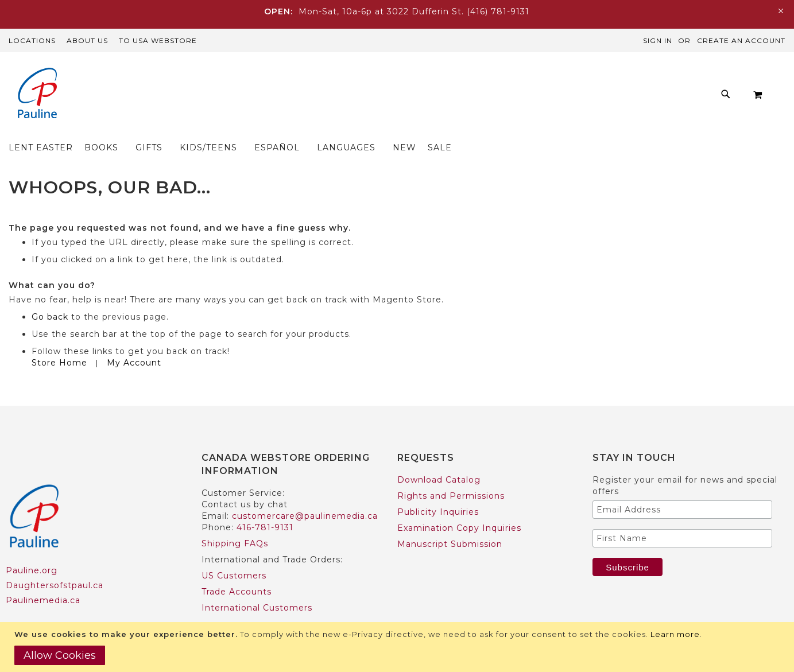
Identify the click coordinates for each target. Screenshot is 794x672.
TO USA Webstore (158, 40)
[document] (398, 647)
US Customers (234, 553)
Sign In (657, 40)
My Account (134, 340)
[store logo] (37, 94)
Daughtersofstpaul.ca (54, 563)
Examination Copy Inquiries (459, 505)
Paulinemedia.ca (43, 578)
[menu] (379, 97)
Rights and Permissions (451, 473)
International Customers (257, 585)
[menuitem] (179, 97)
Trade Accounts (237, 569)
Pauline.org (31, 548)
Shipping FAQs (235, 521)
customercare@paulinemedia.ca (305, 493)
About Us (87, 40)
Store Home (59, 340)
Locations (32, 40)
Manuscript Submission (449, 521)
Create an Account (741, 40)
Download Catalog (439, 457)
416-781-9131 (265, 505)
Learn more (675, 634)
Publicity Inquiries (438, 489)
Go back (50, 294)
